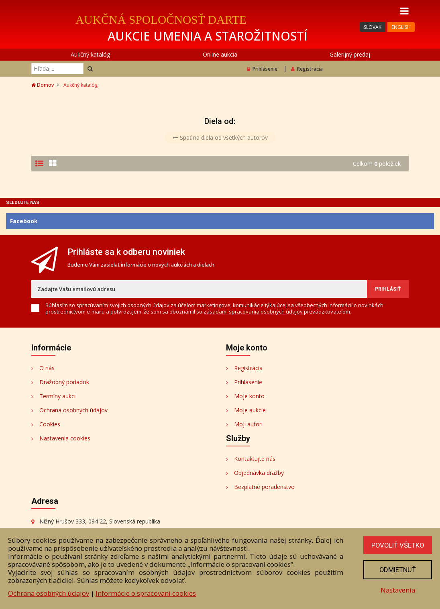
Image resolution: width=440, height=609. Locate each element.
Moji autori (248, 424)
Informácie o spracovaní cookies (146, 593)
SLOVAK (372, 27)
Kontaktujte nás (254, 458)
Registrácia (307, 69)
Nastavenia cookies (64, 438)
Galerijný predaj (350, 54)
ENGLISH (401, 27)
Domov (42, 84)
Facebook (24, 221)
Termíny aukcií (58, 396)
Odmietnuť (397, 570)
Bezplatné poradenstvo (264, 487)
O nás (47, 368)
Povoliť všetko (397, 545)
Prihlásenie (262, 69)
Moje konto (249, 396)
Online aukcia (220, 54)
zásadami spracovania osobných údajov (253, 311)
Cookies (49, 424)
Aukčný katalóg (90, 54)
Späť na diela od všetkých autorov (220, 137)
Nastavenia (397, 590)
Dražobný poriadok (64, 382)
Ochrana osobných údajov (73, 410)
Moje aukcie (250, 410)
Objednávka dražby (259, 473)
